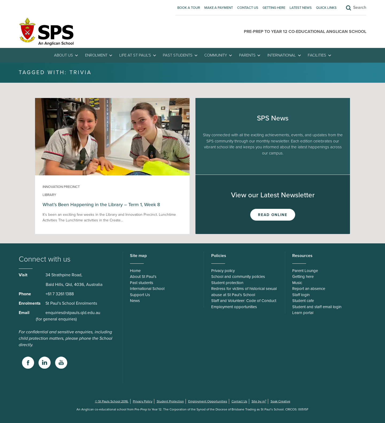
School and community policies (238, 276)
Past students (177, 55)
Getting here (274, 8)
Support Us (140, 294)
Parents (247, 55)
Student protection (227, 282)
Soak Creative (280, 401)
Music (297, 282)
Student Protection (170, 401)
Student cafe (303, 300)
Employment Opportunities (207, 401)
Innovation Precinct (61, 187)
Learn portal (302, 312)
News (135, 300)
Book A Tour (188, 8)
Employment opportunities (234, 306)
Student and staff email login (316, 306)
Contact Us (247, 8)
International (281, 55)
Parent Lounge (305, 270)
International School (147, 288)
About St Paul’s (143, 276)
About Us (63, 55)
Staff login (301, 294)
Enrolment (96, 55)
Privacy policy (223, 270)
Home (135, 270)
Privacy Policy (142, 401)
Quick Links (326, 8)
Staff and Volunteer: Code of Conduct (243, 300)
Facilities (317, 55)
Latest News (301, 8)
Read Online (272, 215)
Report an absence (308, 288)
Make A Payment (218, 8)
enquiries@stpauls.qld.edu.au (72, 312)
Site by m (259, 401)
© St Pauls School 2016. (112, 401)
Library (49, 195)
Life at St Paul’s (135, 55)
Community (215, 55)
